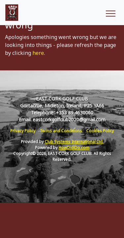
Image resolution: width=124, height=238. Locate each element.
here (38, 53)
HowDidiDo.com (74, 147)
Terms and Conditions (61, 131)
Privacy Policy (22, 131)
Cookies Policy (100, 131)
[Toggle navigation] (110, 12)
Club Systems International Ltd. (74, 141)
